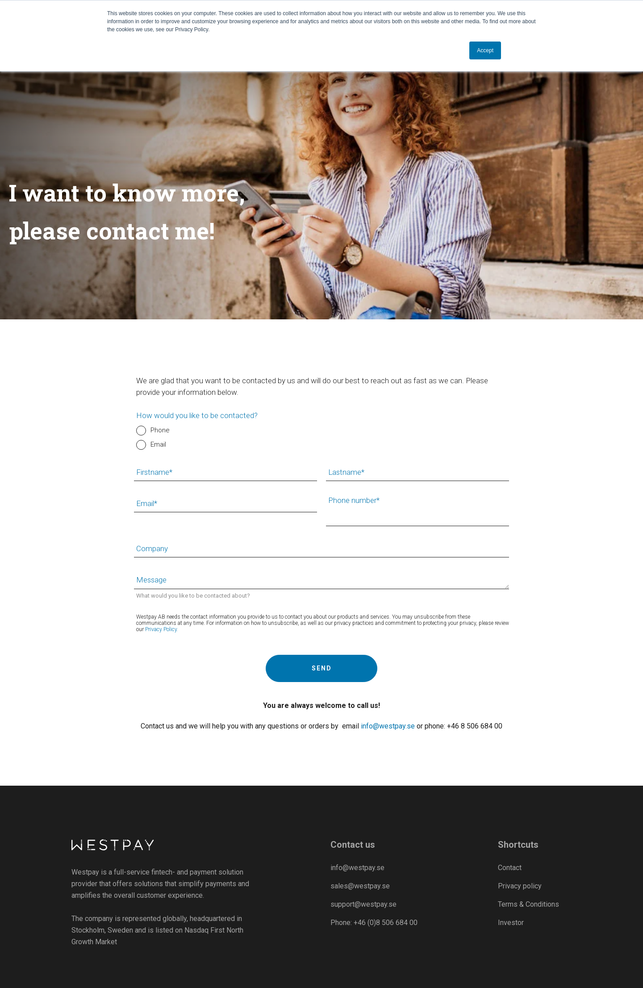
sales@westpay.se (360, 886)
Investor (511, 922)
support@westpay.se (363, 904)
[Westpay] (113, 845)
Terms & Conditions (528, 904)
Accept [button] (485, 50)
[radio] (322, 430)
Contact (510, 867)
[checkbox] (322, 438)
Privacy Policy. (161, 629)
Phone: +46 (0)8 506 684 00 (374, 922)
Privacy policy (520, 886)
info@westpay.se (388, 726)
